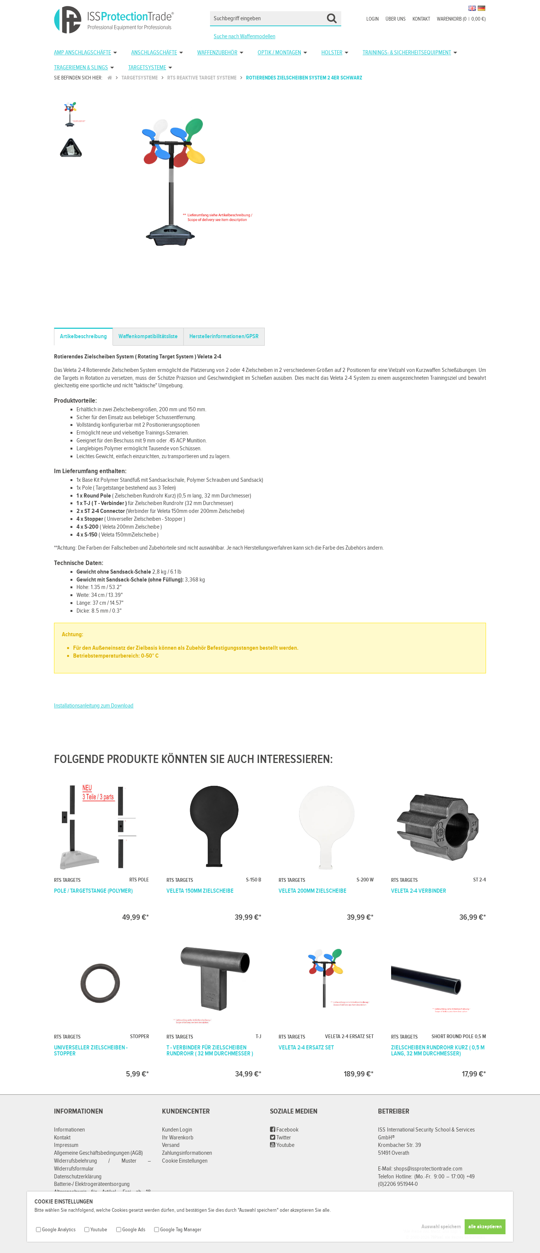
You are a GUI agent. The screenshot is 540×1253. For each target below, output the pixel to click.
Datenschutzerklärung (78, 1176)
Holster (331, 52)
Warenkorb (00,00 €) (461, 19)
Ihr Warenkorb (178, 1137)
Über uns (396, 19)
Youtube (282, 1145)
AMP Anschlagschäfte (82, 52)
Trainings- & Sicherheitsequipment (407, 52)
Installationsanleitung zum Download (94, 705)
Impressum (66, 1145)
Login (372, 19)
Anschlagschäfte (154, 52)
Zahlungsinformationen (187, 1153)
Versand (171, 1145)
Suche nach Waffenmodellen (244, 36)
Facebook (284, 1129)
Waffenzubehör (217, 52)
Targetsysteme (147, 67)
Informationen (69, 1129)
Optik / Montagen (279, 52)
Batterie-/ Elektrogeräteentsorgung (92, 1184)
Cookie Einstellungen (184, 1161)
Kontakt (421, 19)
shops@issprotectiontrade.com (428, 1168)
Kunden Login (177, 1129)
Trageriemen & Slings (81, 67)
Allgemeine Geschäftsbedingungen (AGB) (98, 1153)
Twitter (280, 1137)
